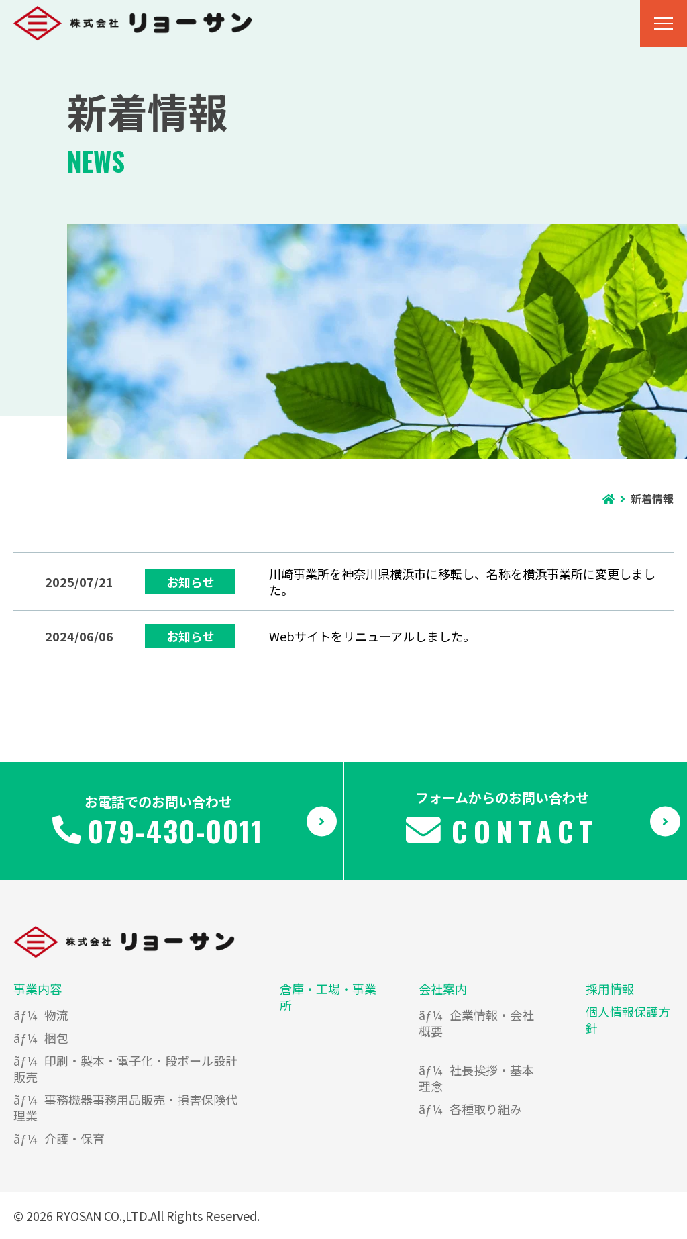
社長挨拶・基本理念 (476, 1078)
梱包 (56, 1037)
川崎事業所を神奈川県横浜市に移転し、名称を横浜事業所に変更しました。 (462, 581)
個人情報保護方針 (628, 1019)
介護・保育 (74, 1138)
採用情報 (610, 988)
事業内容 (37, 988)
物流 (56, 1015)
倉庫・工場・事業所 (328, 996)
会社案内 (443, 988)
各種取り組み (486, 1109)
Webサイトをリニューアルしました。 (372, 636)
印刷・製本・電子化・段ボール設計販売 (125, 1068)
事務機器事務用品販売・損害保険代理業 (125, 1107)
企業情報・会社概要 (476, 1023)
